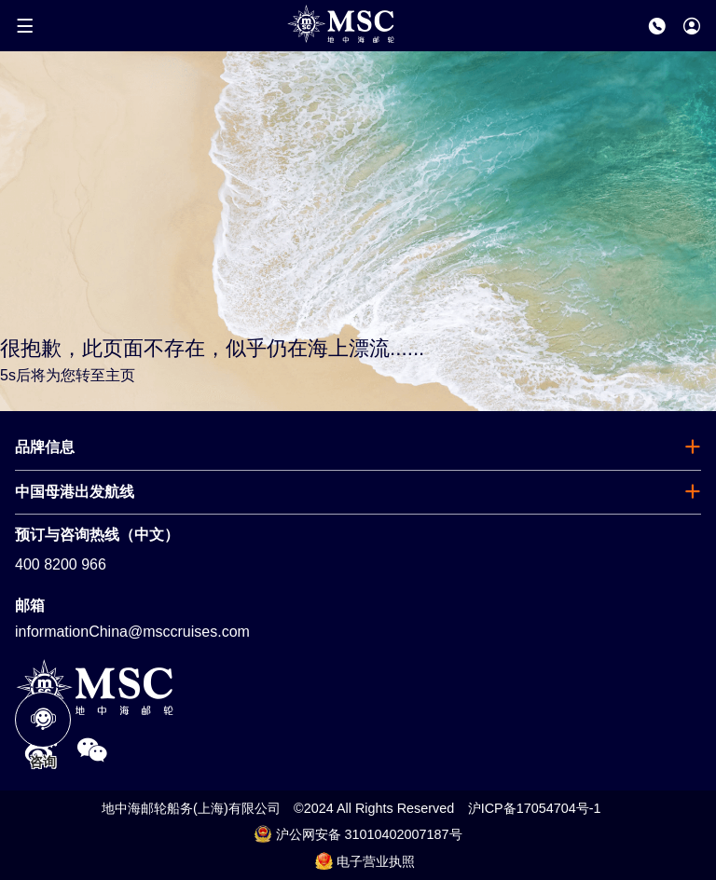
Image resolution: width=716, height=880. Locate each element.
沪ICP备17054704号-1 (534, 808)
